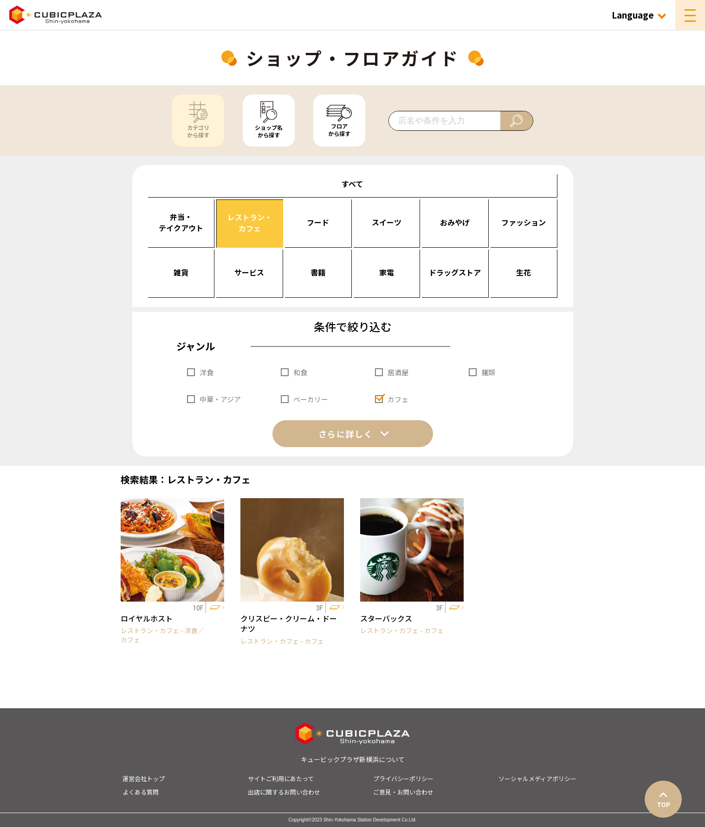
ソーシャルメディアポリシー (537, 778)
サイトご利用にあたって (281, 778)
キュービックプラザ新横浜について (353, 759)
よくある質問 (141, 792)
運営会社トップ (144, 778)
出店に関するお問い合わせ (284, 792)
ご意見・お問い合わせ (403, 792)
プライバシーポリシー (403, 778)
